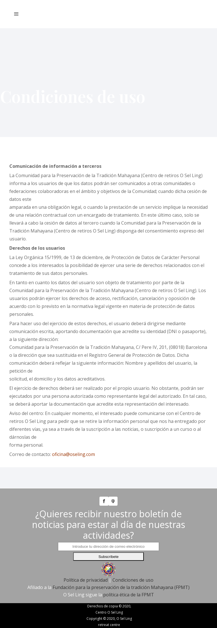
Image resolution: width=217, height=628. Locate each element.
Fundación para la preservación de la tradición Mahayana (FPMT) (121, 587)
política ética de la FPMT (128, 595)
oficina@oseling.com (73, 454)
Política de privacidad (86, 580)
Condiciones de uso (132, 580)
